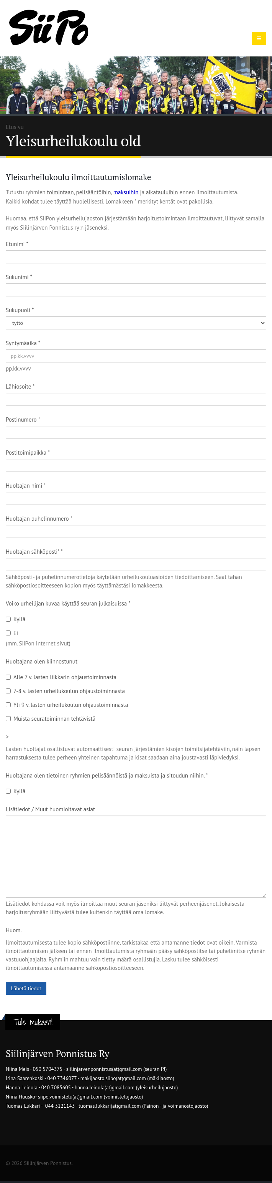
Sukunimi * (19, 277)
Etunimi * (17, 244)
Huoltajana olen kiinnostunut (41, 661)
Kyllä (16, 619)
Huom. (14, 930)
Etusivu (15, 127)
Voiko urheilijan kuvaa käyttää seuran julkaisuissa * (68, 603)
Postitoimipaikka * (28, 452)
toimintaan (60, 192)
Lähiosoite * (20, 386)
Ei (12, 633)
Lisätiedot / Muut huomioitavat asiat (50, 809)
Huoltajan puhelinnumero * (39, 518)
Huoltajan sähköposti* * (34, 551)
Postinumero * (23, 419)
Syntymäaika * (23, 343)
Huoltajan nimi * (26, 485)
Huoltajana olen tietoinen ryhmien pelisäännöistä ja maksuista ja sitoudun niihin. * (107, 775)
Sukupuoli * (20, 310)
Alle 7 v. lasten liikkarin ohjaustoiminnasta (61, 677)
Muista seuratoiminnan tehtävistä (50, 718)
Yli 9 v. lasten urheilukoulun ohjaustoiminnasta (67, 704)
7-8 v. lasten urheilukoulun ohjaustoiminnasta (65, 691)
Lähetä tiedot (26, 988)
